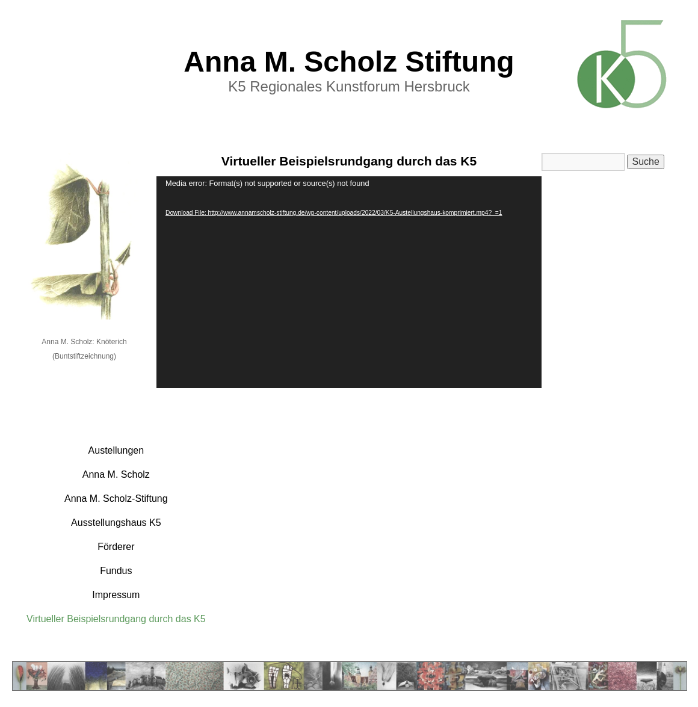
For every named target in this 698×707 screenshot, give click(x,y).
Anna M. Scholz (116, 474)
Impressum (116, 595)
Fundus (116, 571)
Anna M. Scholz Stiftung (349, 62)
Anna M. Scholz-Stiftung (116, 498)
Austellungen (116, 450)
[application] (349, 282)
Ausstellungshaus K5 (116, 522)
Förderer (115, 547)
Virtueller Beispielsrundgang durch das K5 (116, 619)
